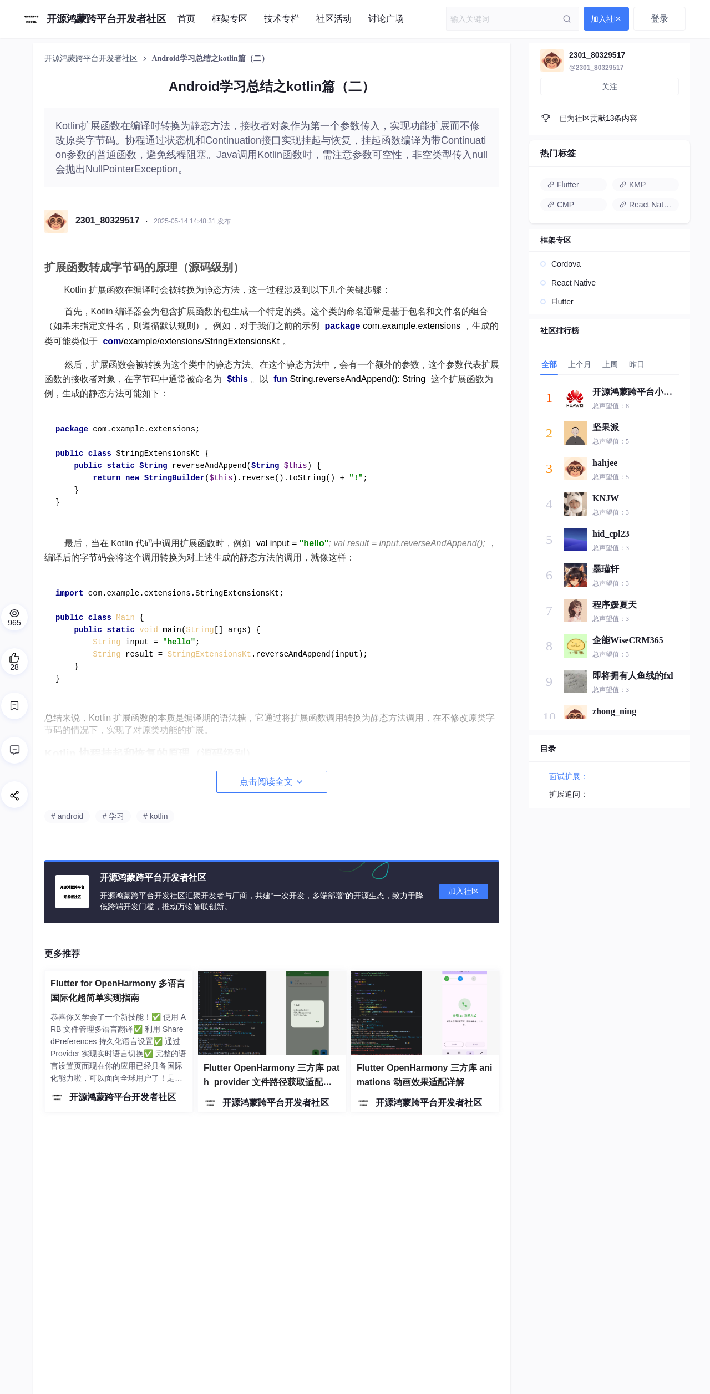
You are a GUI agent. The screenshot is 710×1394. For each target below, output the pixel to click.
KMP (632, 184)
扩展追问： (568, 794)
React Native (646, 204)
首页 (186, 18)
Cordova (566, 264)
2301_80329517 (597, 54)
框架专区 (229, 18)
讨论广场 (386, 18)
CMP (560, 204)
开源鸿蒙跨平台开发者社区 (92, 58)
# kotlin (155, 816)
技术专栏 (282, 18)
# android (67, 816)
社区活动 (334, 18)
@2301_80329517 (596, 68)
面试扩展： (568, 776)
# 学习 (113, 816)
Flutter (563, 184)
